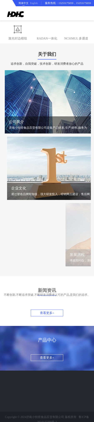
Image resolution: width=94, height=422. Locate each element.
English (34, 3)
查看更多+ (47, 313)
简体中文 (23, 3)
